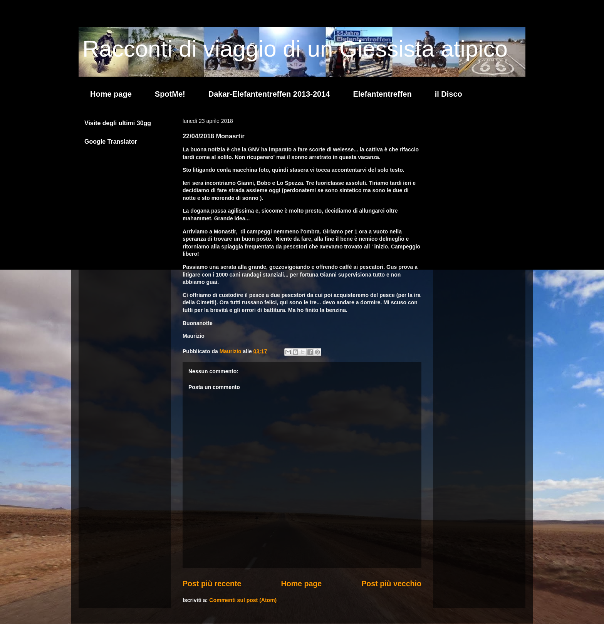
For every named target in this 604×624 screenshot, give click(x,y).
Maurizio (231, 351)
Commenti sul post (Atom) (243, 600)
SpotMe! (170, 94)
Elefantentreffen (382, 94)
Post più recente (212, 583)
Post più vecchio (391, 583)
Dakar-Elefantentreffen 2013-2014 (269, 94)
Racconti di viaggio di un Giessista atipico (295, 49)
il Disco (448, 94)
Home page (111, 94)
